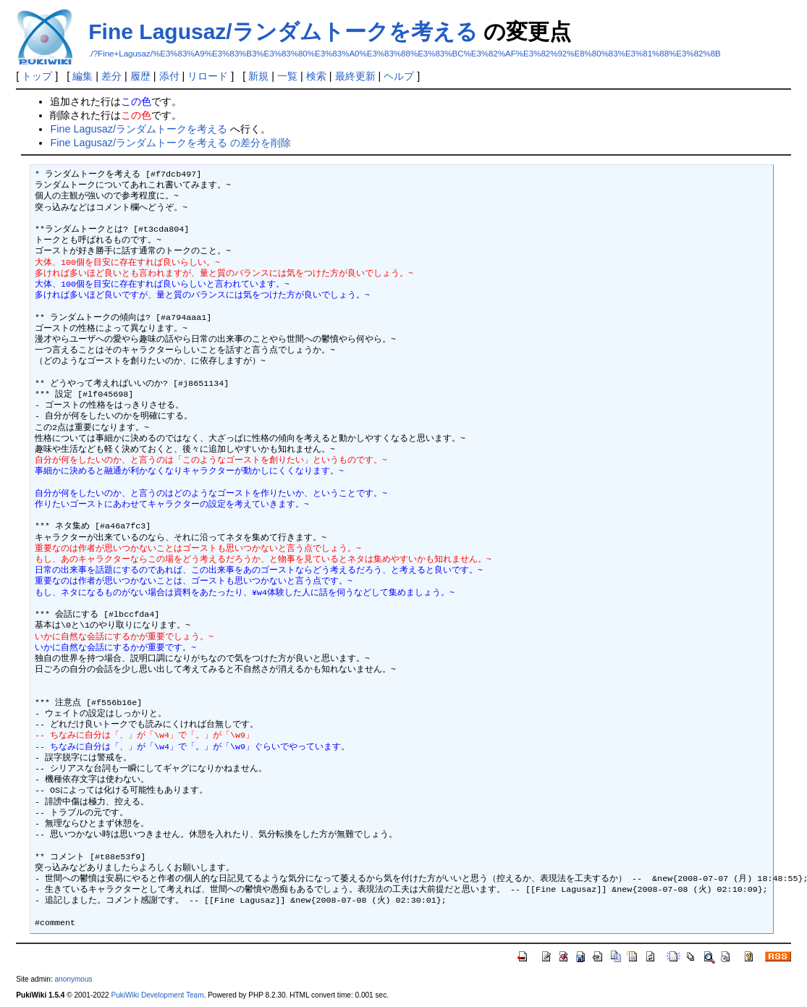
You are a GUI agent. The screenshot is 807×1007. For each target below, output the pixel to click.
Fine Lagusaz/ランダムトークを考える (282, 31)
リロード (207, 76)
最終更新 (355, 76)
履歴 (140, 76)
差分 (111, 76)
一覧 (287, 76)
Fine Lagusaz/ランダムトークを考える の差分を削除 (170, 142)
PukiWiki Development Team (157, 995)
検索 (316, 76)
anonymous (74, 979)
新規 (258, 76)
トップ (37, 76)
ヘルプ (399, 76)
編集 (82, 76)
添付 (169, 76)
